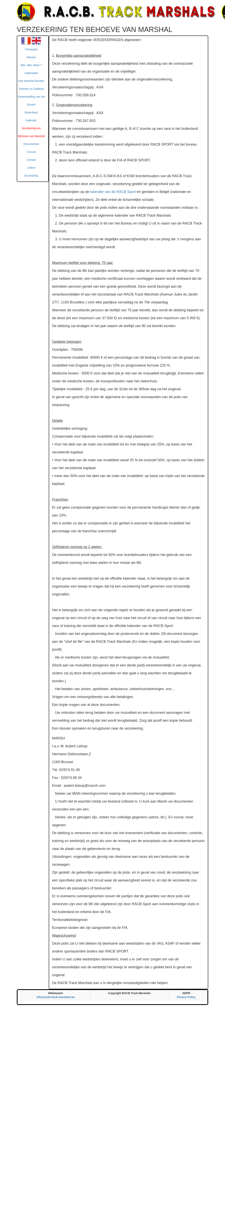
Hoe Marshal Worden (31, 80)
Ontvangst (31, 49)
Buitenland (31, 112)
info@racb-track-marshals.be (56, 997)
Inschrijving (31, 175)
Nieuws (31, 57)
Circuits (31, 151)
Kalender (31, 120)
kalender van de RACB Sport (113, 192)
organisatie (31, 73)
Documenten (31, 144)
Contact (31, 159)
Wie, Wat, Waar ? (31, 65)
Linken (31, 167)
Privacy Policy (186, 997)
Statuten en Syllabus (31, 88)
